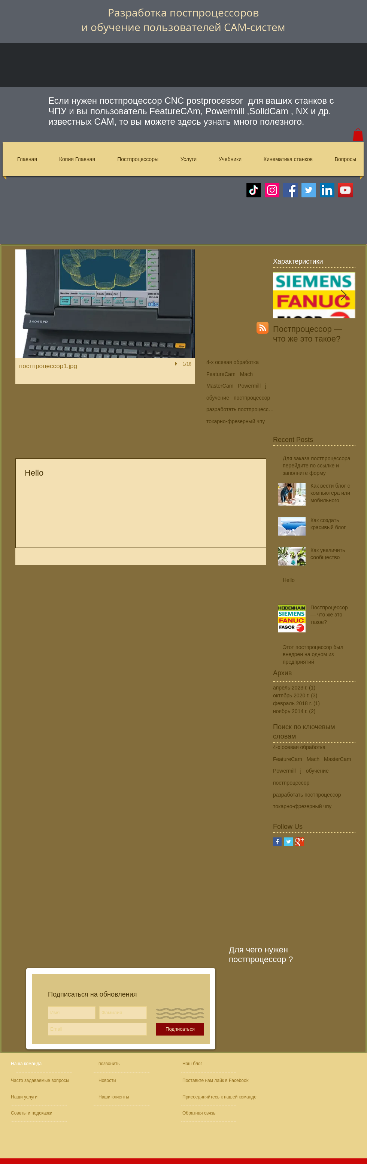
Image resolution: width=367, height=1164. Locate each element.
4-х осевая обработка (232, 362)
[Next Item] (343, 295)
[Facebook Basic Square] (277, 841)
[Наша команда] (39, 1063)
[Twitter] (308, 190)
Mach (246, 374)
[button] (358, 134)
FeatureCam (221, 374)
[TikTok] (253, 190)
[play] (177, 363)
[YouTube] (345, 190)
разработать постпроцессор (240, 409)
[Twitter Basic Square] (288, 841)
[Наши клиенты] (118, 1097)
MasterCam (219, 386)
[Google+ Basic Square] (299, 841)
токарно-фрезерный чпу (235, 421)
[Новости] (119, 1080)
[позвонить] (124, 1063)
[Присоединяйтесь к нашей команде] (222, 1097)
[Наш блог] (200, 1063)
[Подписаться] (180, 1029)
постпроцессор (252, 398)
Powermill (249, 386)
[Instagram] (272, 190)
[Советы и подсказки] (33, 1113)
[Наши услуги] (31, 1097)
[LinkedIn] (327, 190)
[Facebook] (290, 190)
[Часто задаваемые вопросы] (41, 1080)
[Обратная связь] (204, 1113)
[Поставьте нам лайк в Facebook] (217, 1080)
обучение (217, 398)
